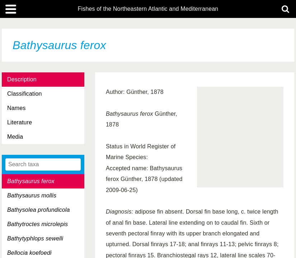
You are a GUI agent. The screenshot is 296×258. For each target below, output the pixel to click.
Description (22, 79)
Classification (24, 94)
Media (15, 137)
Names (16, 108)
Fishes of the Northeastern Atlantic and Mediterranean (148, 9)
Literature (19, 122)
